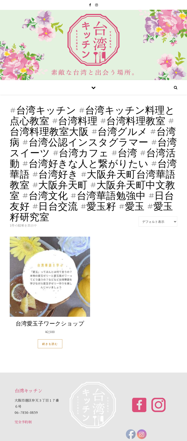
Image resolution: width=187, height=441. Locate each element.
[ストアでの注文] (158, 221)
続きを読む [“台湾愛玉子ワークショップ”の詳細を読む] (50, 344)
